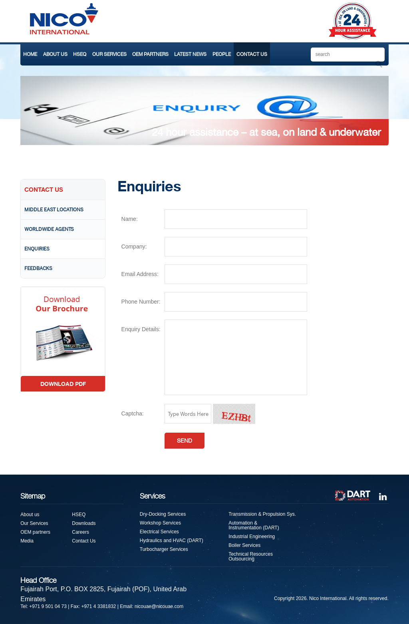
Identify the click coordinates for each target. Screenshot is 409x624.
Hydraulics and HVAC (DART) (171, 540)
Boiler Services (244, 545)
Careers (80, 532)
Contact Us (83, 541)
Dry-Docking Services (163, 514)
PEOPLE (221, 54)
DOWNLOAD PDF (63, 383)
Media (27, 541)
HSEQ (79, 54)
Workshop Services (160, 523)
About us (29, 514)
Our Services (34, 523)
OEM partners (35, 532)
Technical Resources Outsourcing (250, 556)
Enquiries (37, 249)
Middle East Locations (53, 210)
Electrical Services (159, 532)
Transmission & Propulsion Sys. (262, 514)
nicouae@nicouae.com (159, 606)
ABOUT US (55, 54)
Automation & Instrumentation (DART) (253, 525)
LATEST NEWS (190, 54)
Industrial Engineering (251, 536)
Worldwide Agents (49, 229)
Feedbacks (38, 268)
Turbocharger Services (164, 549)
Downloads (83, 523)
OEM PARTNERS (150, 54)
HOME (30, 54)
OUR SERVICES (109, 54)
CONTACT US (251, 54)
